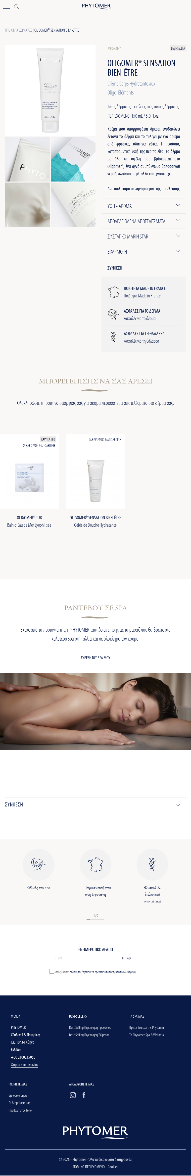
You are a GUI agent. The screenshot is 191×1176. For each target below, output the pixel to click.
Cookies (113, 1167)
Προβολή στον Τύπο (20, 1110)
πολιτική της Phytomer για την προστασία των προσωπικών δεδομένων (103, 972)
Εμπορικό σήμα (18, 1095)
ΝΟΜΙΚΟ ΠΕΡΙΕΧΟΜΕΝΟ (89, 1167)
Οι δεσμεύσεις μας (19, 1103)
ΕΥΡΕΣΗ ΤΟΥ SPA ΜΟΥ (95, 658)
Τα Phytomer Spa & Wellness (146, 1035)
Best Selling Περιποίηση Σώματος (89, 1035)
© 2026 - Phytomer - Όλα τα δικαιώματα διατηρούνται (95, 1160)
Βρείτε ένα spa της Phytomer (146, 1028)
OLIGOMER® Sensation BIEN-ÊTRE (56, 30)
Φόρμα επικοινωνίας (24, 1065)
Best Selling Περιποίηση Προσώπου (90, 1028)
